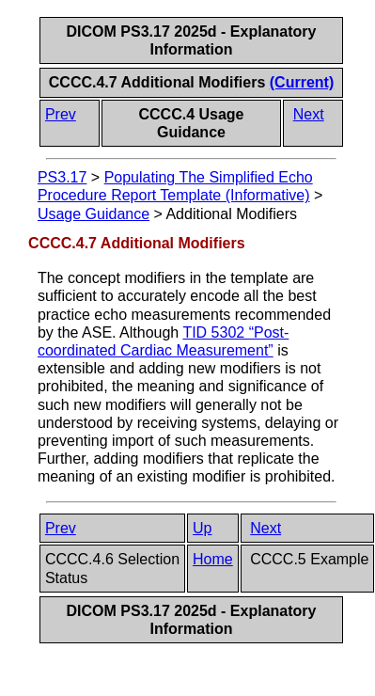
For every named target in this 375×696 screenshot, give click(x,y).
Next (308, 114)
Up (202, 528)
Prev (60, 114)
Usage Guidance (93, 214)
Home (213, 559)
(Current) (302, 82)
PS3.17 (62, 177)
